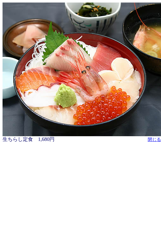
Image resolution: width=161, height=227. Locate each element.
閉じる (154, 139)
